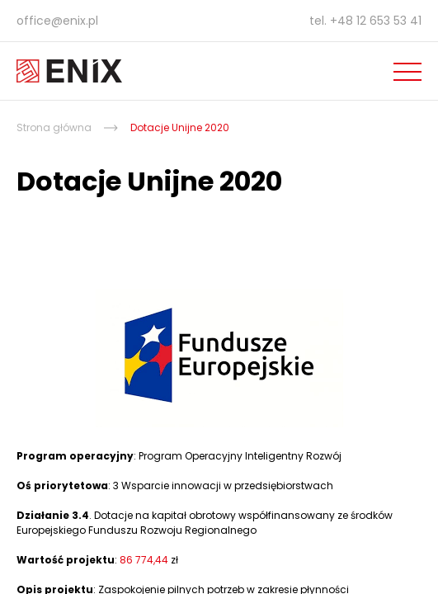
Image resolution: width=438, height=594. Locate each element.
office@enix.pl (57, 20)
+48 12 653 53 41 (376, 20)
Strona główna (54, 127)
